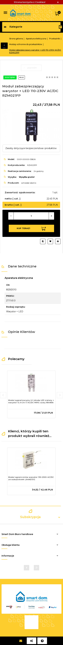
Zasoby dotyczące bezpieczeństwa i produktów (31, 148)
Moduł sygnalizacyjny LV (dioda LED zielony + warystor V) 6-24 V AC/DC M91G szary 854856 (31, 401)
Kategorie (13, 26)
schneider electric (28, 183)
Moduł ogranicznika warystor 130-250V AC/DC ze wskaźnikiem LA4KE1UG (31, 478)
